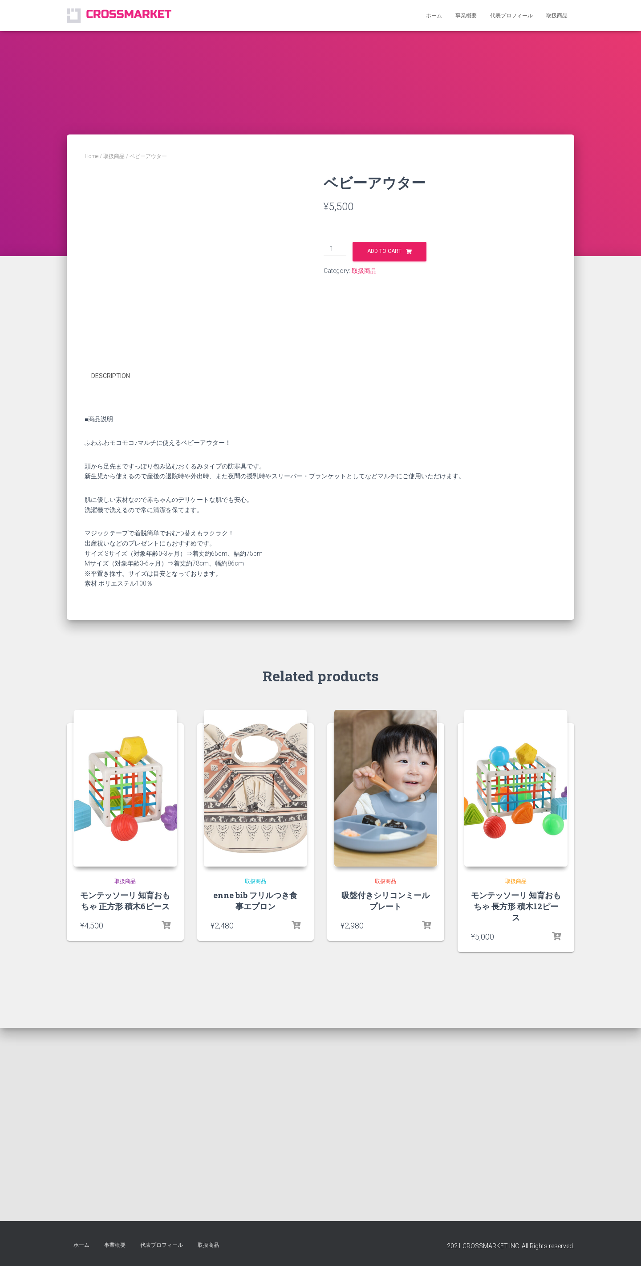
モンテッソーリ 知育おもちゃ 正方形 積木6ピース (125, 1113)
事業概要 (466, 15)
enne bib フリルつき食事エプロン (255, 1113)
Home (91, 156)
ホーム (434, 15)
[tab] (117, 588)
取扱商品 (557, 15)
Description (110, 588)
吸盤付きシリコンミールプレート (385, 1113)
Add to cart (384, 251)
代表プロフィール (511, 15)
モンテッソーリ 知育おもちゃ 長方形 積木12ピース (516, 1118)
